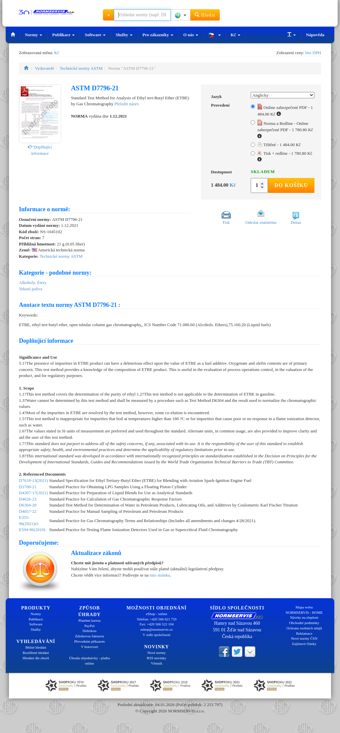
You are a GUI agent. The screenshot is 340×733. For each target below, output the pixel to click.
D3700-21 (28, 486)
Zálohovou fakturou (89, 636)
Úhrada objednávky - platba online (89, 660)
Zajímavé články (304, 644)
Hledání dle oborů (36, 658)
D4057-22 (28, 511)
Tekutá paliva (30, 288)
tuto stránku (160, 575)
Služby (124, 34)
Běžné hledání (36, 647)
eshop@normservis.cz (156, 629)
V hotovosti (89, 647)
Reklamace (304, 633)
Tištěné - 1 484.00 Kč (279, 144)
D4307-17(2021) (33, 492)
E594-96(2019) (32, 529)
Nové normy (156, 653)
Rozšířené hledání (36, 653)
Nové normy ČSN (304, 638)
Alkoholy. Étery (32, 282)
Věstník (156, 663)
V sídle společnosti (157, 635)
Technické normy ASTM (81, 68)
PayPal (89, 626)
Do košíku (291, 185)
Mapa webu (304, 607)
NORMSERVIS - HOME (304, 612)
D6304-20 (28, 505)
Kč (235, 34)
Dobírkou (89, 631)
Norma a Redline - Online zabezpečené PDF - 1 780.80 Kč (285, 129)
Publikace (63, 34)
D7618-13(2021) (33, 480)
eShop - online (156, 614)
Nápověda (315, 34)
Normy (33, 34)
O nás (190, 34)
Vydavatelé (44, 68)
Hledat (205, 15)
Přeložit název (127, 103)
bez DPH (313, 52)
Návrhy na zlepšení (304, 617)
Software (95, 34)
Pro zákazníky (157, 34)
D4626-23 (28, 499)
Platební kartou (89, 620)
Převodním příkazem (89, 641)
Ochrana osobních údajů (304, 628)
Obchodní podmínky (304, 623)
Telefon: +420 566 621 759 (157, 619)
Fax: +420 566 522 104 (156, 624)
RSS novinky (156, 658)
